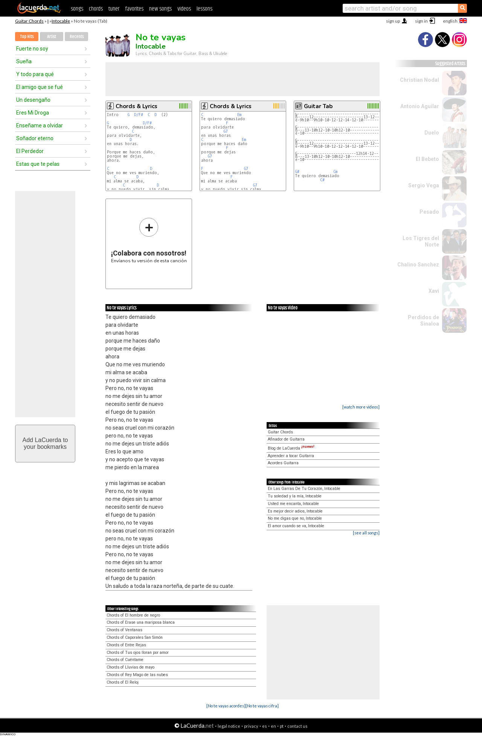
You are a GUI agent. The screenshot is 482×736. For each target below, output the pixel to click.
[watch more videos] (361, 406)
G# (297, 171)
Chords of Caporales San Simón (135, 637)
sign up (393, 21)
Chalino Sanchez (418, 265)
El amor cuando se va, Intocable (296, 525)
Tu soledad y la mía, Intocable (295, 496)
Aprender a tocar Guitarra (291, 455)
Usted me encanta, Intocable (293, 503)
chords (96, 9)
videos (184, 9)
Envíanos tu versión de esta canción (149, 240)
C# (322, 179)
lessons (204, 9)
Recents (77, 36)
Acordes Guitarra (283, 463)
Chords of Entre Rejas (126, 645)
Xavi (434, 291)
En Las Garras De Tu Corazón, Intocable (304, 488)
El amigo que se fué (39, 87)
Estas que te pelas (37, 164)
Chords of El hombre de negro (133, 615)
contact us (297, 726)
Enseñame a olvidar (39, 125)
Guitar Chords (29, 21)
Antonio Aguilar (419, 106)
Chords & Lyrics (136, 106)
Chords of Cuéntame (125, 659)
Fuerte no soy (32, 49)
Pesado (429, 212)
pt (282, 726)
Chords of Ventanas (124, 629)
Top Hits (27, 36)
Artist (51, 36)
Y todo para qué (35, 74)
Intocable (61, 21)
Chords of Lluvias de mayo (130, 667)
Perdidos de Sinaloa (423, 320)
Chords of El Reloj (123, 682)
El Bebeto (427, 159)
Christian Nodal (419, 80)
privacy (251, 726)
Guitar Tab (318, 106)
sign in (421, 21)
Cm (335, 171)
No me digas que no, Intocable (295, 518)
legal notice (229, 726)
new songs (160, 9)
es (264, 726)
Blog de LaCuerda (291, 448)
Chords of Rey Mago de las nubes (137, 674)
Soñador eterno (34, 138)
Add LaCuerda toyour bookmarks (45, 443)
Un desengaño (33, 100)
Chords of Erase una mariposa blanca (141, 622)
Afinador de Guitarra (286, 439)
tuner (113, 9)
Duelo (431, 133)
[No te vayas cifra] (262, 705)
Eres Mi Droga (32, 113)
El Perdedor (30, 151)
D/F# (138, 114)
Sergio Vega (423, 185)
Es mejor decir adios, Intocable (295, 511)
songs (77, 9)
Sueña (24, 61)
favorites (134, 9)
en (273, 726)
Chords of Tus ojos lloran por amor (138, 652)
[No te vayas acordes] (226, 705)
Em (239, 114)
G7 (226, 131)
